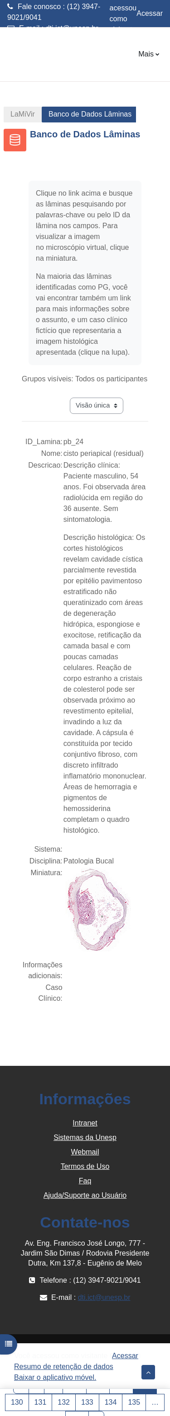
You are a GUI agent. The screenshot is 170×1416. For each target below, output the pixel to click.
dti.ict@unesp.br (72, 28)
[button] (148, 1372)
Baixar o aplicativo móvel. (55, 1377)
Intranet (85, 1123)
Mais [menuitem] (146, 54)
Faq (85, 1181)
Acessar (149, 13)
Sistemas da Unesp (85, 1137)
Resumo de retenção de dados (63, 1366)
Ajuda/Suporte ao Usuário (85, 1195)
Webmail (85, 1152)
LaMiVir (22, 114)
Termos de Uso (85, 1166)
